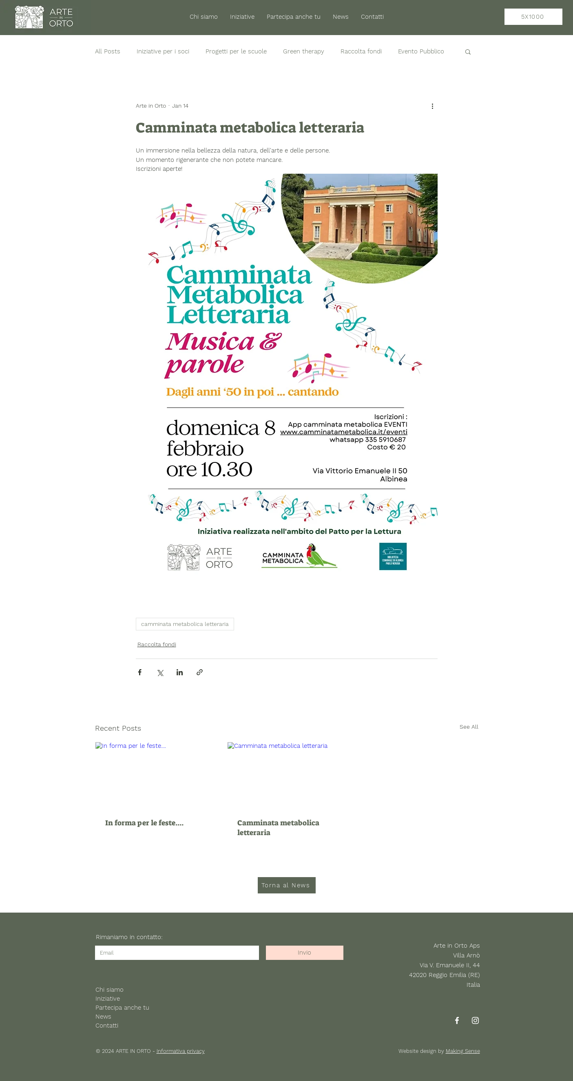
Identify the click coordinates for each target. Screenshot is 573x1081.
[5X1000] (533, 17)
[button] (468, 51)
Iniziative (107, 998)
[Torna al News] (287, 885)
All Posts (107, 51)
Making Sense (463, 1051)
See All (469, 726)
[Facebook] (457, 1020)
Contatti (106, 1025)
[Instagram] (475, 1020)
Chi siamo (109, 989)
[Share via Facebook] (140, 672)
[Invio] (304, 953)
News (103, 1016)
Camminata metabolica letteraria (278, 828)
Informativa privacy (181, 1051)
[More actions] (433, 106)
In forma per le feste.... (144, 823)
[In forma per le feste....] (154, 775)
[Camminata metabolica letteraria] (286, 775)
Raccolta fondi (361, 51)
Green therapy (303, 51)
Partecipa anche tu (122, 1007)
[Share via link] (200, 672)
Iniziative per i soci (163, 51)
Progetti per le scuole (236, 51)
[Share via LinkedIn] (180, 672)
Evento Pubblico (421, 51)
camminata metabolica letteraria (185, 624)
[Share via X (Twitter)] (160, 672)
